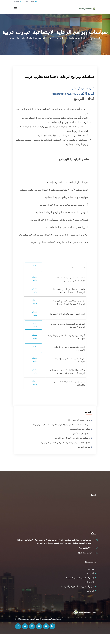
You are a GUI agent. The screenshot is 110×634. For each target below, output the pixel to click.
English (16, 1)
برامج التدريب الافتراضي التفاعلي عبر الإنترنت (72, 438)
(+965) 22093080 (84, 548)
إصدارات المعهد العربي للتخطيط (80, 578)
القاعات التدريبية (84, 447)
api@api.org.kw (85, 553)
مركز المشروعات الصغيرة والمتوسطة (77, 586)
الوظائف (90, 591)
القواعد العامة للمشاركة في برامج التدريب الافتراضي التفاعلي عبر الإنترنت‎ (61, 424)
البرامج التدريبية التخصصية (80, 429)
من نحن (90, 569)
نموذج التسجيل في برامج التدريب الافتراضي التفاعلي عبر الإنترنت (65, 442)
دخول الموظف (29, 1)
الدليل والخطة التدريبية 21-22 (79, 420)
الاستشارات (89, 582)
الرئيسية (97, 38)
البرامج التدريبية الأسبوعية (80, 433)
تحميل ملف (34, 267)
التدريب (90, 573)
